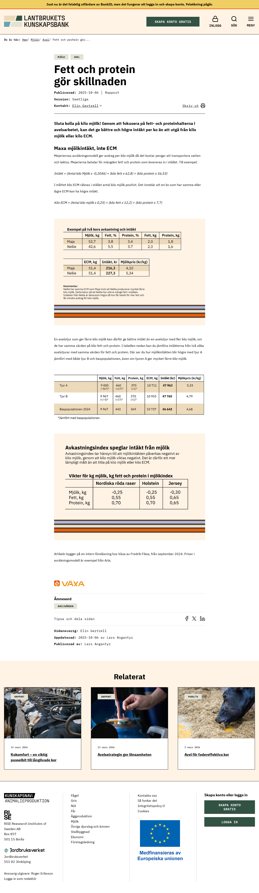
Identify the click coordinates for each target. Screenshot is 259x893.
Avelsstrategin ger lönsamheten (124, 754)
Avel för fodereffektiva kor (206, 754)
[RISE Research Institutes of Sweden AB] (7, 815)
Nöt (73, 806)
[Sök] (234, 21)
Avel (46, 39)
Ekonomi (77, 837)
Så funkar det (147, 800)
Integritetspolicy (152, 806)
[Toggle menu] (251, 21)
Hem (24, 39)
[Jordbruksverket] (24, 850)
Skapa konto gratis (173, 21)
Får (73, 811)
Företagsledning (82, 842)
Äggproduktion (81, 816)
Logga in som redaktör (20, 879)
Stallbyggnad (80, 832)
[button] (187, 620)
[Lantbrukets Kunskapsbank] (26, 798)
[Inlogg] (215, 22)
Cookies (143, 811)
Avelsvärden (65, 606)
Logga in (230, 822)
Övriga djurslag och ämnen (90, 826)
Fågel (75, 795)
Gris (74, 800)
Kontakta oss (147, 795)
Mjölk (35, 39)
